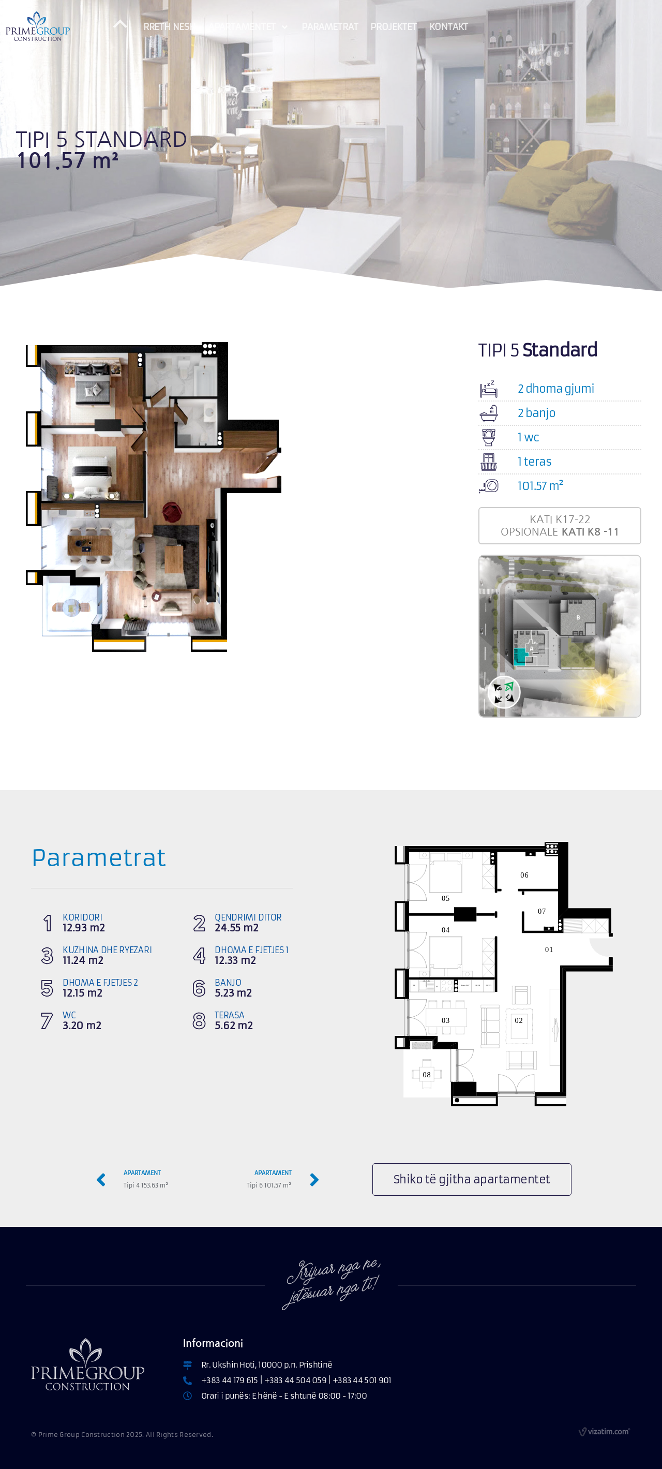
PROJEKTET (393, 27)
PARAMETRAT (330, 27)
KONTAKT (449, 27)
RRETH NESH (169, 27)
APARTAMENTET (249, 27)
